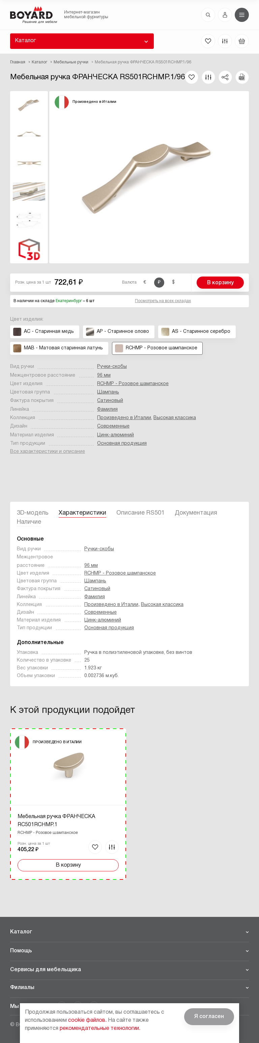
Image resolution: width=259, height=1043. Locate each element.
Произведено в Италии (124, 418)
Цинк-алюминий (115, 435)
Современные (113, 426)
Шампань (108, 392)
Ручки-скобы (112, 367)
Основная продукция (122, 443)
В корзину (220, 283)
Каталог (25, 40)
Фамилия (107, 409)
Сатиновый (110, 401)
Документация (196, 513)
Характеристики (82, 513)
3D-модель (33, 513)
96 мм (104, 375)
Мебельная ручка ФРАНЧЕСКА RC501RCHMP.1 (56, 820)
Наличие (29, 522)
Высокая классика (174, 418)
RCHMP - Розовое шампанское (133, 384)
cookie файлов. (87, 1020)
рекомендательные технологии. (100, 1028)
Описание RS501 (140, 513)
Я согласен (209, 1016)
